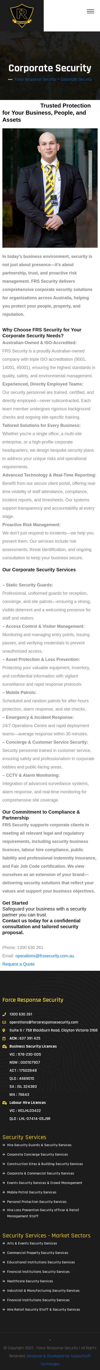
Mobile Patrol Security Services (31, 1192)
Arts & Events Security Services (32, 1243)
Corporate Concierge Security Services (37, 1154)
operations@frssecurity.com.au (44, 956)
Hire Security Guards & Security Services (39, 1145)
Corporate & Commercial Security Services (40, 1173)
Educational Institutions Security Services (41, 1262)
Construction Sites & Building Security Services (45, 1164)
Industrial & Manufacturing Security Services (43, 1290)
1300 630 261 (21, 1014)
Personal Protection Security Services (37, 1201)
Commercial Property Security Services (37, 1252)
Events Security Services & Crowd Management (44, 1182)
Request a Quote (18, 964)
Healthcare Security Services (30, 1281)
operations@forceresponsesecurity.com (44, 1022)
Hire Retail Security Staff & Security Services (43, 1309)
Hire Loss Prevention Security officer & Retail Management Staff (43, 1213)
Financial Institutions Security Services (38, 1271)
